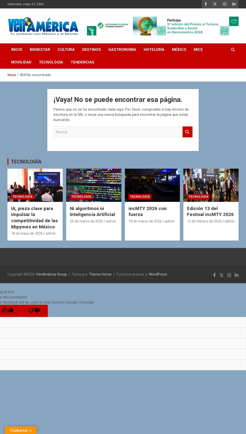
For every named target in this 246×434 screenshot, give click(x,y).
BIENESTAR (40, 49)
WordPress (158, 274)
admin (51, 233)
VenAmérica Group (51, 274)
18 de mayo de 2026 (27, 233)
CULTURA (66, 49)
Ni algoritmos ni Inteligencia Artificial (92, 211)
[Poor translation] (34, 311)
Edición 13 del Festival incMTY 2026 (210, 211)
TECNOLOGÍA (51, 62)
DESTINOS (91, 49)
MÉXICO (179, 49)
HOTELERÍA (154, 49)
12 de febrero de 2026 (204, 221)
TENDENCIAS (82, 62)
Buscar (187, 132)
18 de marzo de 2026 (145, 221)
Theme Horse (100, 274)
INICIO (16, 49)
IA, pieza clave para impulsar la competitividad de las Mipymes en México (34, 218)
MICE (198, 49)
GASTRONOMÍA (122, 49)
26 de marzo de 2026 (86, 221)
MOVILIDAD (21, 62)
